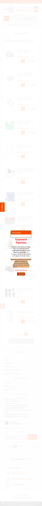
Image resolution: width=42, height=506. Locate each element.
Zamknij (21, 274)
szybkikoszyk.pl (23, 266)
